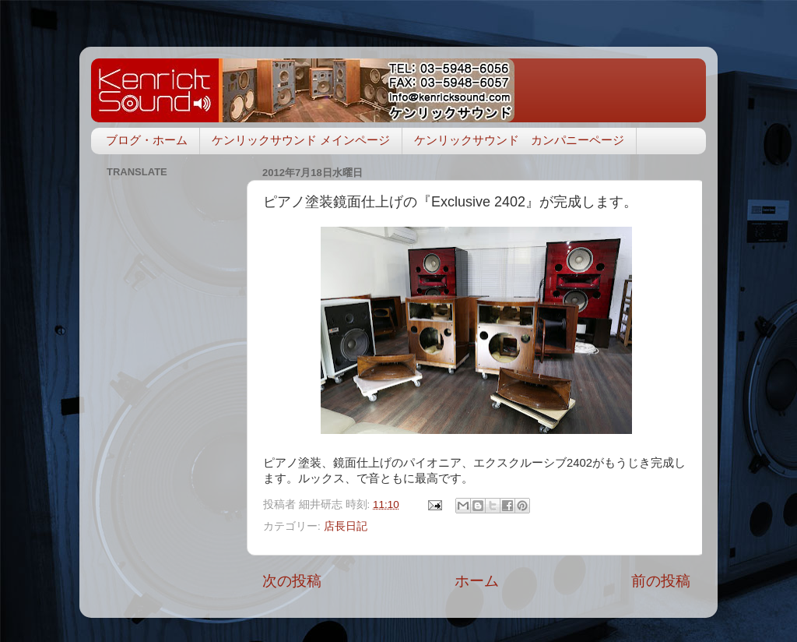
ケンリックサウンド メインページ (301, 139)
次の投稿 (291, 581)
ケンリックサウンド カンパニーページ (519, 139)
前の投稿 (660, 581)
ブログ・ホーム (147, 139)
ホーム (477, 581)
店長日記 (345, 526)
